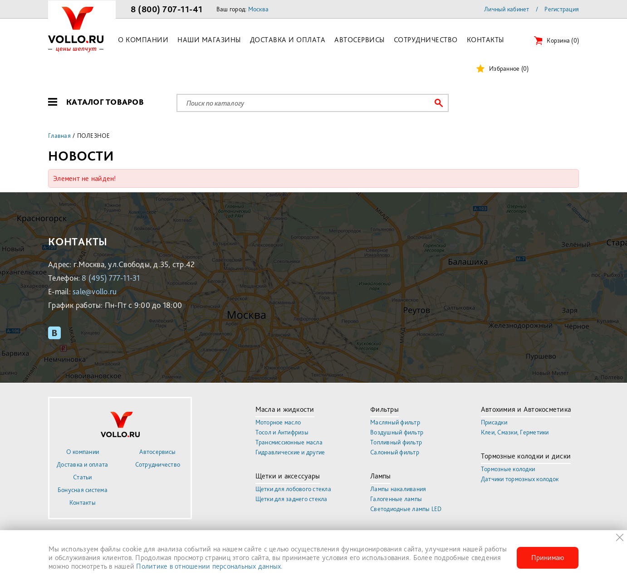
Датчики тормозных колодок (519, 479)
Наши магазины (209, 39)
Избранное (509, 68)
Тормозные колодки (508, 469)
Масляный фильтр (395, 422)
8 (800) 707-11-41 (167, 9)
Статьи (82, 477)
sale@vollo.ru (95, 291)
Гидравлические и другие (290, 452)
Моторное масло (278, 422)
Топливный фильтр (396, 442)
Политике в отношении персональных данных (208, 566)
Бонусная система (83, 489)
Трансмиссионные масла (289, 442)
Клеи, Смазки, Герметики (515, 432)
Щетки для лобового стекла (293, 488)
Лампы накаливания (398, 488)
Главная (59, 135)
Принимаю (547, 557)
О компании (143, 39)
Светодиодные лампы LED (406, 508)
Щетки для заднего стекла (291, 498)
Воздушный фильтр (396, 432)
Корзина (563, 40)
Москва (258, 9)
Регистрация (561, 9)
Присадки (494, 422)
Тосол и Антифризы (282, 432)
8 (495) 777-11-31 (111, 278)
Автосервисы (359, 39)
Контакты (485, 39)
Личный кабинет (506, 9)
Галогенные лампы (396, 498)
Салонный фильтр (394, 452)
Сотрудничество (426, 39)
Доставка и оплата (288, 39)
